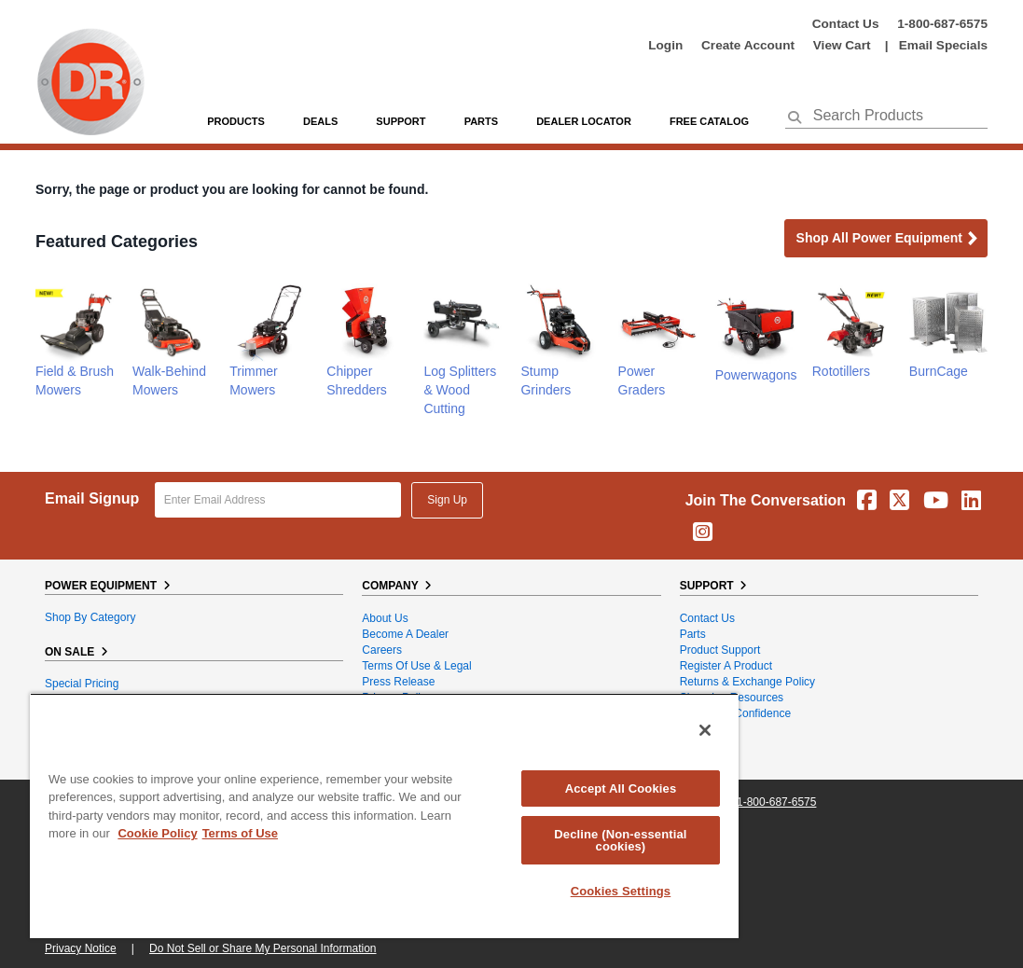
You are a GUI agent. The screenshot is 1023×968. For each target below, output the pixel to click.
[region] (384, 815)
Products (236, 121)
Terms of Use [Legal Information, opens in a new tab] (240, 833)
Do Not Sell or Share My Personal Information (262, 948)
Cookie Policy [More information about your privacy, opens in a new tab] (157, 833)
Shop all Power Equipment (887, 239)
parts (481, 121)
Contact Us (845, 24)
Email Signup (92, 498)
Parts (693, 634)
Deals (320, 121)
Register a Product (726, 665)
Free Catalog (709, 121)
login (665, 45)
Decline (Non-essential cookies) (620, 840)
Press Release (398, 681)
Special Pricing (81, 683)
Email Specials (943, 45)
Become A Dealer (405, 634)
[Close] (705, 730)
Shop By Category (90, 617)
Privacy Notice (81, 948)
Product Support (720, 650)
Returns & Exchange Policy (747, 681)
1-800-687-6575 (942, 24)
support (400, 121)
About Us (385, 618)
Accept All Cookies (621, 788)
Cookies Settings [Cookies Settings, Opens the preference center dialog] (621, 891)
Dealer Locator (583, 121)
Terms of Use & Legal (416, 665)
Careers (382, 650)
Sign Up (447, 499)
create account (748, 45)
